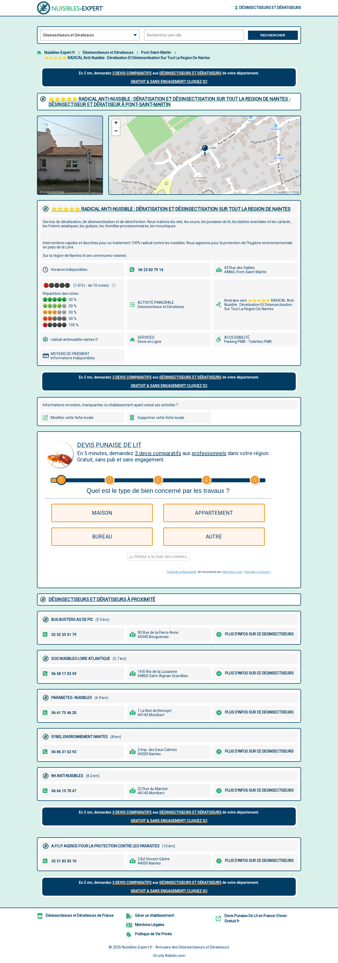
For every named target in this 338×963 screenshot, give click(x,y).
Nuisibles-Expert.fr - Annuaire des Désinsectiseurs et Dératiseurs (175, 947)
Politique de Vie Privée (153, 934)
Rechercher (272, 35)
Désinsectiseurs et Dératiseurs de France (80, 915)
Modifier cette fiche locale (72, 418)
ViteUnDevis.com (232, 571)
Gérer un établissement (154, 915)
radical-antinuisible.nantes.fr (74, 339)
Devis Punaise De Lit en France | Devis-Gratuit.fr (256, 918)
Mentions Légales (149, 925)
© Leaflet (280, 192)
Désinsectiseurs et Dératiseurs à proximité (102, 599)
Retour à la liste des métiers (158, 556)
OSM (295, 192)
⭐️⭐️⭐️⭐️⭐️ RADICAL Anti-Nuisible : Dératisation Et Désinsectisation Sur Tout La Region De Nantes (127, 58)
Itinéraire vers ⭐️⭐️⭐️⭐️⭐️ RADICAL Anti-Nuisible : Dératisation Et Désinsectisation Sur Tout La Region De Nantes (259, 304)
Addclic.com (175, 955)
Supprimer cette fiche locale (161, 418)
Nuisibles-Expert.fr (59, 52)
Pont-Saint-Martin (156, 52)
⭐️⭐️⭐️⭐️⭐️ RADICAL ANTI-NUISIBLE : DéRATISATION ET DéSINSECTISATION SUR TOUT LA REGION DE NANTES (170, 209)
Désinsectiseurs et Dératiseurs (270, 8)
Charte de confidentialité (181, 571)
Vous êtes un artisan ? (257, 571)
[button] (204, 150)
